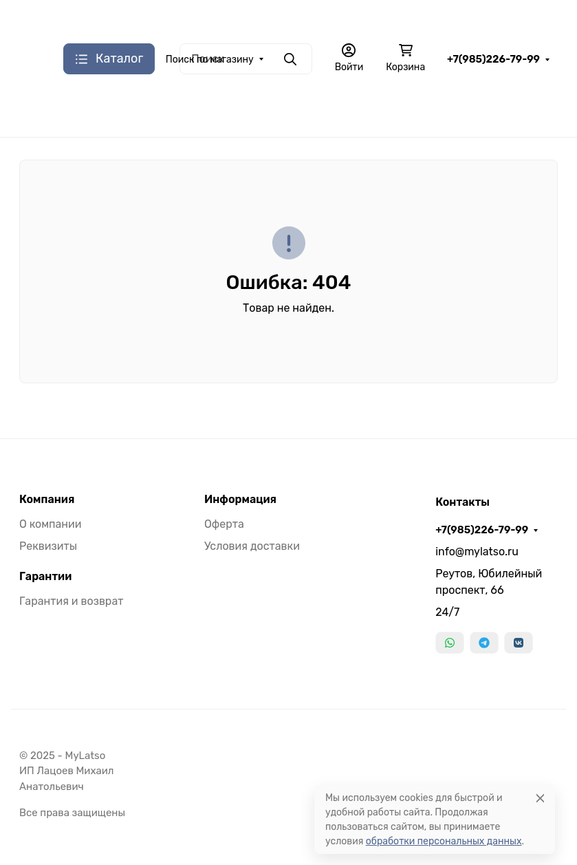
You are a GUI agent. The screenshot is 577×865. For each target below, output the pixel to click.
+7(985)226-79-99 (493, 59)
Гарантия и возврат (71, 601)
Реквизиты (48, 546)
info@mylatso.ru (477, 551)
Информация (240, 499)
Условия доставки (252, 546)
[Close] (540, 798)
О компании (50, 524)
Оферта (224, 524)
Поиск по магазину (210, 59)
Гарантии (45, 576)
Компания (46, 499)
